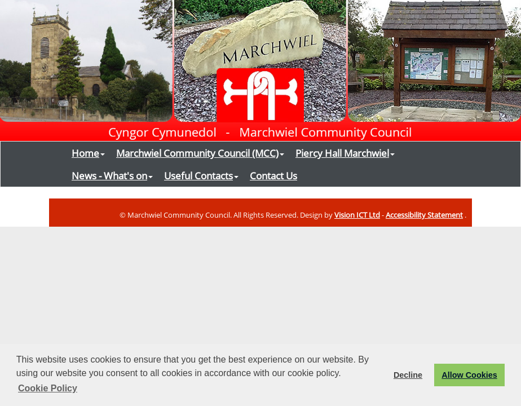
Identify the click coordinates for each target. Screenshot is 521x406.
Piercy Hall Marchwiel (345, 153)
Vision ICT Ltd (357, 215)
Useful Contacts (201, 175)
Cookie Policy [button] (47, 388)
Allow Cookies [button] (469, 374)
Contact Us (273, 175)
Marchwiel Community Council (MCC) (200, 153)
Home (88, 153)
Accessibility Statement (424, 215)
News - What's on (112, 175)
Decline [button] (408, 374)
